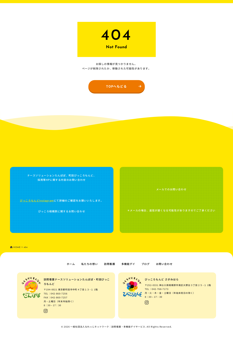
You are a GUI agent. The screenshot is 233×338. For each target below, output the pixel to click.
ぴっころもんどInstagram (37, 200)
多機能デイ (128, 264)
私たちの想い (89, 264)
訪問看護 (109, 264)
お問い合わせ (164, 264)
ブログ (145, 264)
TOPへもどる (123, 86)
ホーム (71, 264)
